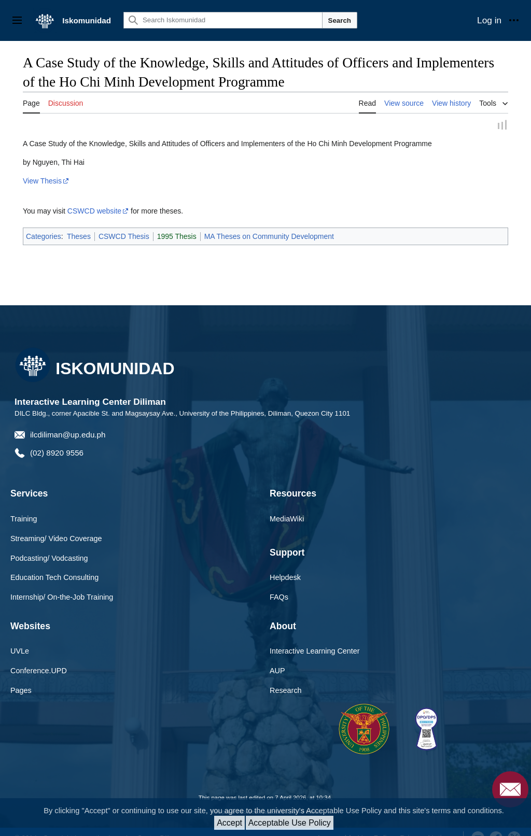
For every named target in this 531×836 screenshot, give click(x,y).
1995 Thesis (177, 224)
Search (339, 20)
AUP (277, 659)
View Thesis (42, 169)
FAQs (279, 585)
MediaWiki (287, 507)
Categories (43, 224)
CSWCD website (94, 199)
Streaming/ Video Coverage (56, 526)
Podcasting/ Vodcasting (49, 546)
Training (23, 507)
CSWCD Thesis (124, 224)
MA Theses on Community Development (269, 224)
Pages (21, 678)
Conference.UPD (38, 659)
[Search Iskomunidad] (223, 20)
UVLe (19, 639)
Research (286, 678)
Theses (79, 224)
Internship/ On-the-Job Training (61, 585)
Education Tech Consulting (54, 565)
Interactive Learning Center (315, 639)
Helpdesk (285, 565)
